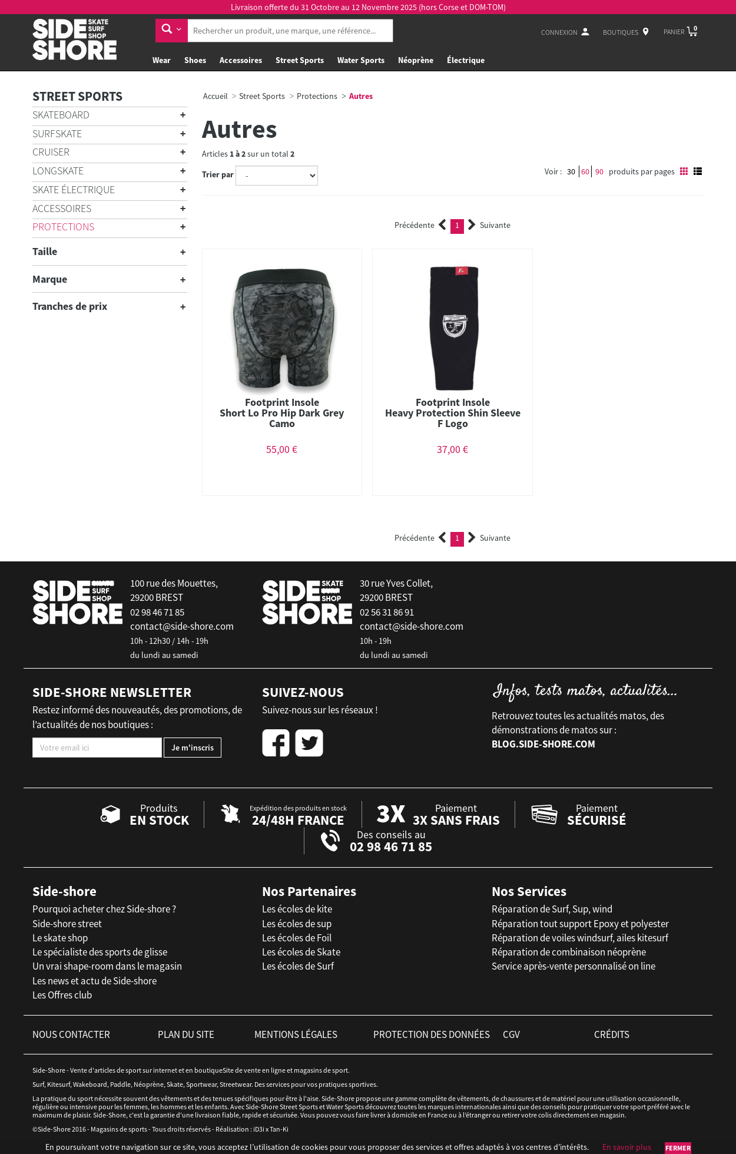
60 (585, 171)
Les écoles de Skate (301, 951)
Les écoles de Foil (296, 937)
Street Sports (300, 60)
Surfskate (57, 133)
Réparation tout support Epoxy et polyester (580, 923)
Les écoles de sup (296, 923)
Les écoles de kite (297, 908)
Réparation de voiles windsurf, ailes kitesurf (580, 937)
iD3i (258, 1129)
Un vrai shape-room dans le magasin (107, 966)
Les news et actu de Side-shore (94, 980)
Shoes (195, 60)
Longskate (58, 170)
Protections (63, 226)
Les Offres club (62, 994)
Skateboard (60, 114)
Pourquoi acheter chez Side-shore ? (104, 908)
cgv (511, 1034)
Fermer (678, 1147)
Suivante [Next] (489, 225)
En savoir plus (626, 1147)
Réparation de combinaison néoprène (569, 951)
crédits (611, 1034)
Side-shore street (67, 923)
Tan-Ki (279, 1129)
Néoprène (415, 60)
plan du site (186, 1034)
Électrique (466, 60)
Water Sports (360, 60)
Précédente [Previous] (420, 225)
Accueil (215, 96)
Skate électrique (73, 189)
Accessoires (241, 60)
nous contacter (71, 1034)
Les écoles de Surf (298, 966)
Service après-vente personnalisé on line (573, 966)
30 (571, 171)
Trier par (218, 174)
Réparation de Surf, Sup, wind (552, 908)
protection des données (431, 1034)
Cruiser (50, 151)
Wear (161, 60)
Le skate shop (60, 937)
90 (599, 171)
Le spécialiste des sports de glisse (99, 951)
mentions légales (295, 1034)
